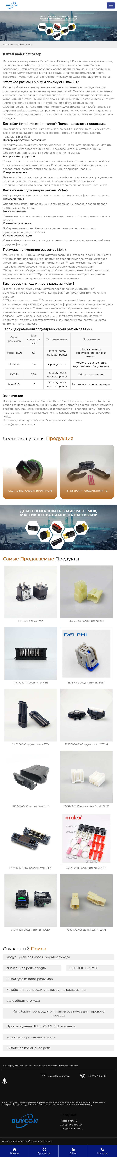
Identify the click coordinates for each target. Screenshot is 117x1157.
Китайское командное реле (28, 1048)
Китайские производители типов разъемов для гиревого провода (58, 1013)
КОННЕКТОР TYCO (84, 968)
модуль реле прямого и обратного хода (38, 957)
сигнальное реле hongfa (26, 968)
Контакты (102, 1151)
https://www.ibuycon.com (19, 1066)
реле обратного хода (23, 1000)
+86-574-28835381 (96, 1076)
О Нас (73, 1151)
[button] (108, 471)
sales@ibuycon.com (59, 1076)
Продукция (43, 1151)
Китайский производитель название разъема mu (46, 989)
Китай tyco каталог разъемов (29, 979)
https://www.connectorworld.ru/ (72, 106)
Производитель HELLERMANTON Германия (40, 1026)
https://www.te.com (68, 1066)
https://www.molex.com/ (19, 424)
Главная (5, 44)
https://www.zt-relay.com (45, 1066)
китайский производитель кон (31, 1037)
